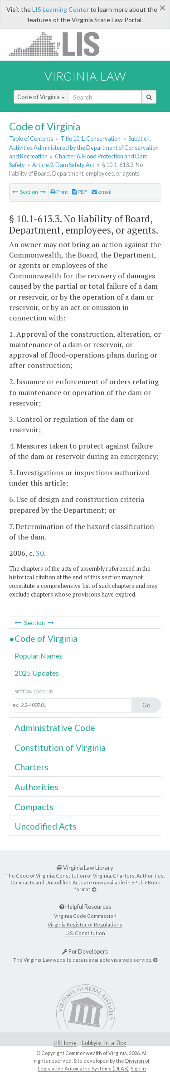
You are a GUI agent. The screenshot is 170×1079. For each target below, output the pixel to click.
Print (59, 191)
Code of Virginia (41, 96)
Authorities (36, 787)
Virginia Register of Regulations (85, 924)
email (102, 191)
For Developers (85, 951)
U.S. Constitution (85, 933)
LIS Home (65, 1043)
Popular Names (39, 655)
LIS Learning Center (60, 9)
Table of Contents (31, 138)
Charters (32, 767)
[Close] (162, 8)
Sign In (138, 1068)
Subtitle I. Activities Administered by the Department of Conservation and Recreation (84, 147)
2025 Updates (37, 672)
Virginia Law (85, 76)
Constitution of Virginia (60, 747)
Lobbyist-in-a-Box (104, 1043)
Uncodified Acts (46, 826)
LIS (59, 43)
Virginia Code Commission (85, 916)
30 (40, 553)
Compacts (34, 807)
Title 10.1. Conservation (90, 138)
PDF (79, 191)
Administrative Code (55, 727)
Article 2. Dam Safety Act (63, 164)
